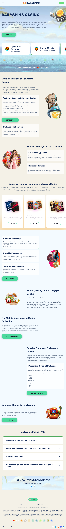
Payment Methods (44, 507)
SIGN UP (9, 35)
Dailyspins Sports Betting (42, 504)
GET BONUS (10, 120)
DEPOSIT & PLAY (37, 393)
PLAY (62, 2)
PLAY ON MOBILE (12, 336)
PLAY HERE (10, 278)
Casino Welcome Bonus (23, 507)
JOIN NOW (9, 420)
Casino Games (31, 504)
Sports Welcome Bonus (34, 507)
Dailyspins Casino (22, 504)
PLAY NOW (12, 223)
